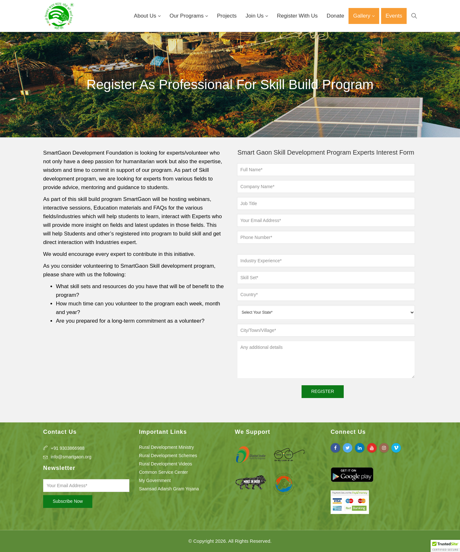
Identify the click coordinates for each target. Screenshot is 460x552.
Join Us (255, 16)
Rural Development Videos (165, 463)
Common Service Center (163, 472)
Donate (335, 16)
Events (394, 16)
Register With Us (297, 16)
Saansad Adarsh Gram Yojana (169, 488)
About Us (146, 16)
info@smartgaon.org (71, 456)
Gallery (362, 16)
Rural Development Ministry (166, 447)
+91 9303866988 (68, 448)
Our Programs (187, 16)
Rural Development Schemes (168, 455)
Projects (226, 16)
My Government (155, 480)
